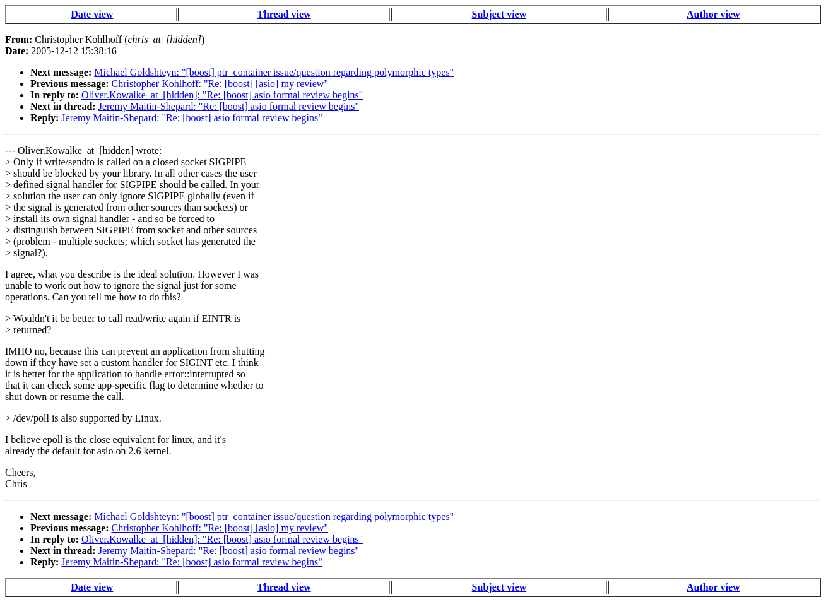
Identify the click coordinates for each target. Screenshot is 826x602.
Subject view (499, 14)
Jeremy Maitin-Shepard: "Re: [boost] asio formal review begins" (228, 106)
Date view (92, 14)
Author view (713, 14)
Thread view (283, 14)
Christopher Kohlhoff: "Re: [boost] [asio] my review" (220, 83)
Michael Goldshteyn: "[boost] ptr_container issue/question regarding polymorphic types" (274, 72)
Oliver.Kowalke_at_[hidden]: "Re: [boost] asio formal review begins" (222, 95)
